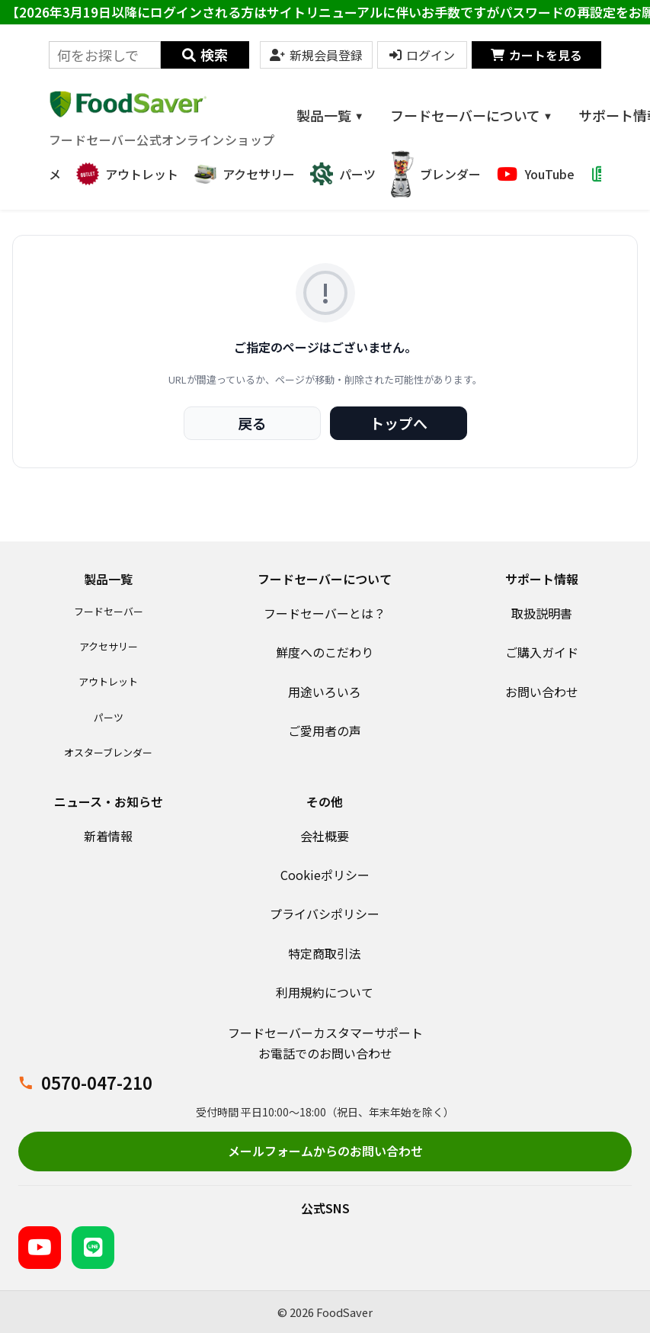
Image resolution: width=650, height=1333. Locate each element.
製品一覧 (330, 115)
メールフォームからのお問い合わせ (325, 1151)
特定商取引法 (324, 953)
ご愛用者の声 (324, 730)
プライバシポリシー (324, 913)
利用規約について (324, 992)
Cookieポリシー (325, 875)
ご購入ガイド (541, 652)
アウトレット (108, 681)
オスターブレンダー (108, 752)
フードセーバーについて (471, 115)
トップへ (398, 423)
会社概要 (324, 836)
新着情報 (108, 836)
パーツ (108, 717)
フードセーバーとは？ (325, 613)
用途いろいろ (324, 692)
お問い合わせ (541, 692)
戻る (252, 423)
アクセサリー (108, 646)
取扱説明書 (541, 613)
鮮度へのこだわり (324, 652)
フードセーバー (108, 611)
